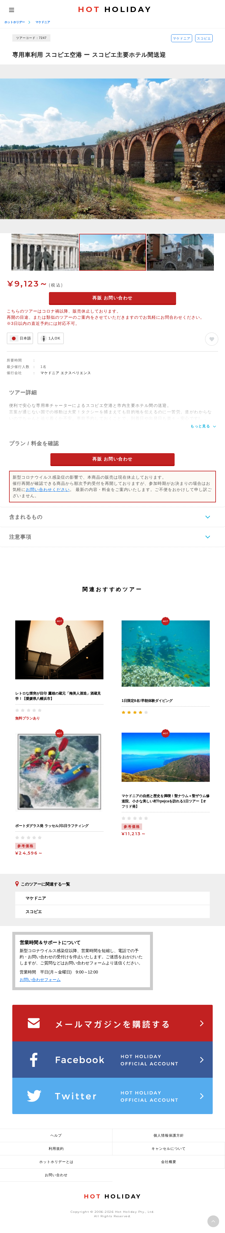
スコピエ (204, 38)
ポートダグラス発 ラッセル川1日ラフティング (51, 826)
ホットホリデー (14, 22)
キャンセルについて (168, 1149)
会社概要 (168, 1162)
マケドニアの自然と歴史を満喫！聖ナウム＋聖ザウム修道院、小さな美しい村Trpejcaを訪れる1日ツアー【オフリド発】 (165, 801)
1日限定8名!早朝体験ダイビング (147, 701)
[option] (112, 148)
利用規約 (56, 1149)
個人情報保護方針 (169, 1135)
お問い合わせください (48, 489)
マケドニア (42, 22)
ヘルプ (56, 1135)
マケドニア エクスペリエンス (65, 373)
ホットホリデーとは (56, 1162)
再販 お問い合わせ (112, 297)
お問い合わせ (56, 1175)
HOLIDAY (115, 9)
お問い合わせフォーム (40, 979)
